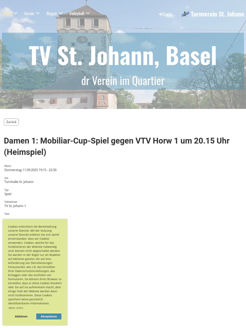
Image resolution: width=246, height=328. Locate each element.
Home (10, 13)
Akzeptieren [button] (49, 316)
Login (165, 14)
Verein (32, 13)
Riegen (54, 13)
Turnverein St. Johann (217, 14)
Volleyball (79, 13)
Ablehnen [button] (21, 316)
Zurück (11, 122)
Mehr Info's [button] (16, 308)
